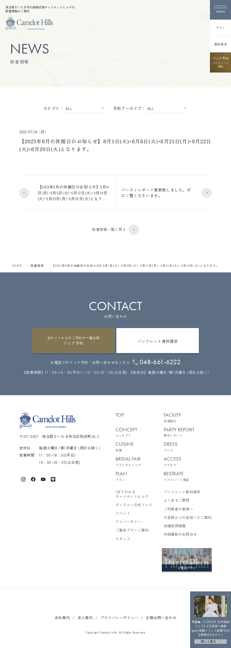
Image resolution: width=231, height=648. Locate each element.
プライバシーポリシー (119, 616)
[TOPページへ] (29, 24)
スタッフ (123, 538)
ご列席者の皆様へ (178, 508)
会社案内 (62, 616)
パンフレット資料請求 (182, 491)
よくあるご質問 (176, 499)
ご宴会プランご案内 (132, 529)
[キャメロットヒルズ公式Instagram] (23, 477)
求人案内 (85, 616)
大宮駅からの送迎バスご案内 (187, 516)
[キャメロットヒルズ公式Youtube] (43, 477)
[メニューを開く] (220, 10)
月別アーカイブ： (129, 108)
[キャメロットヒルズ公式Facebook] (33, 477)
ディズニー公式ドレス (134, 504)
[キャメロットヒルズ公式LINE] (53, 477)
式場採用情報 (175, 525)
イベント (123, 512)
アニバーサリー (128, 521)
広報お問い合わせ (161, 616)
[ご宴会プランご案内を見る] (187, 559)
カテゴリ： (53, 108)
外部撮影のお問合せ (180, 533)
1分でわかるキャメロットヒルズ (132, 493)
